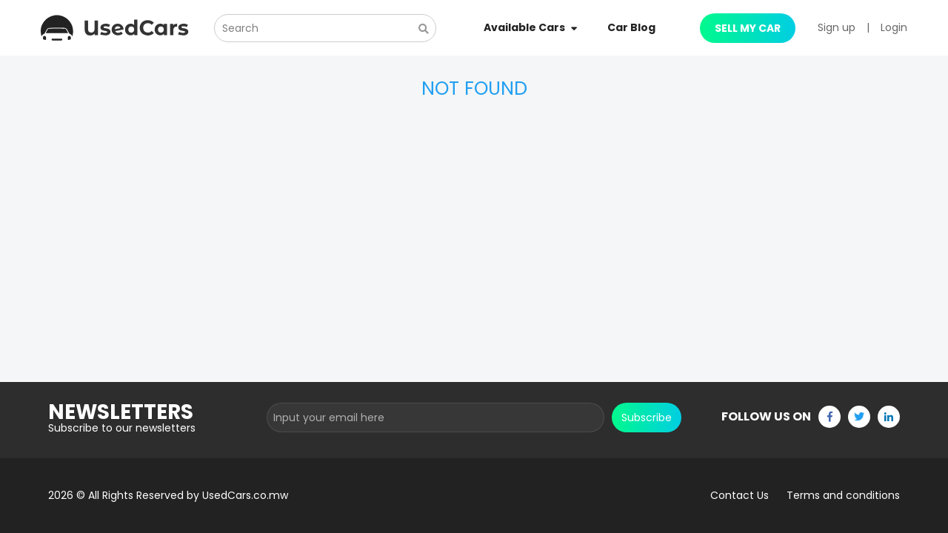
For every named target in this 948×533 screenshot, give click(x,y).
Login (894, 27)
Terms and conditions (843, 495)
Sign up (836, 27)
